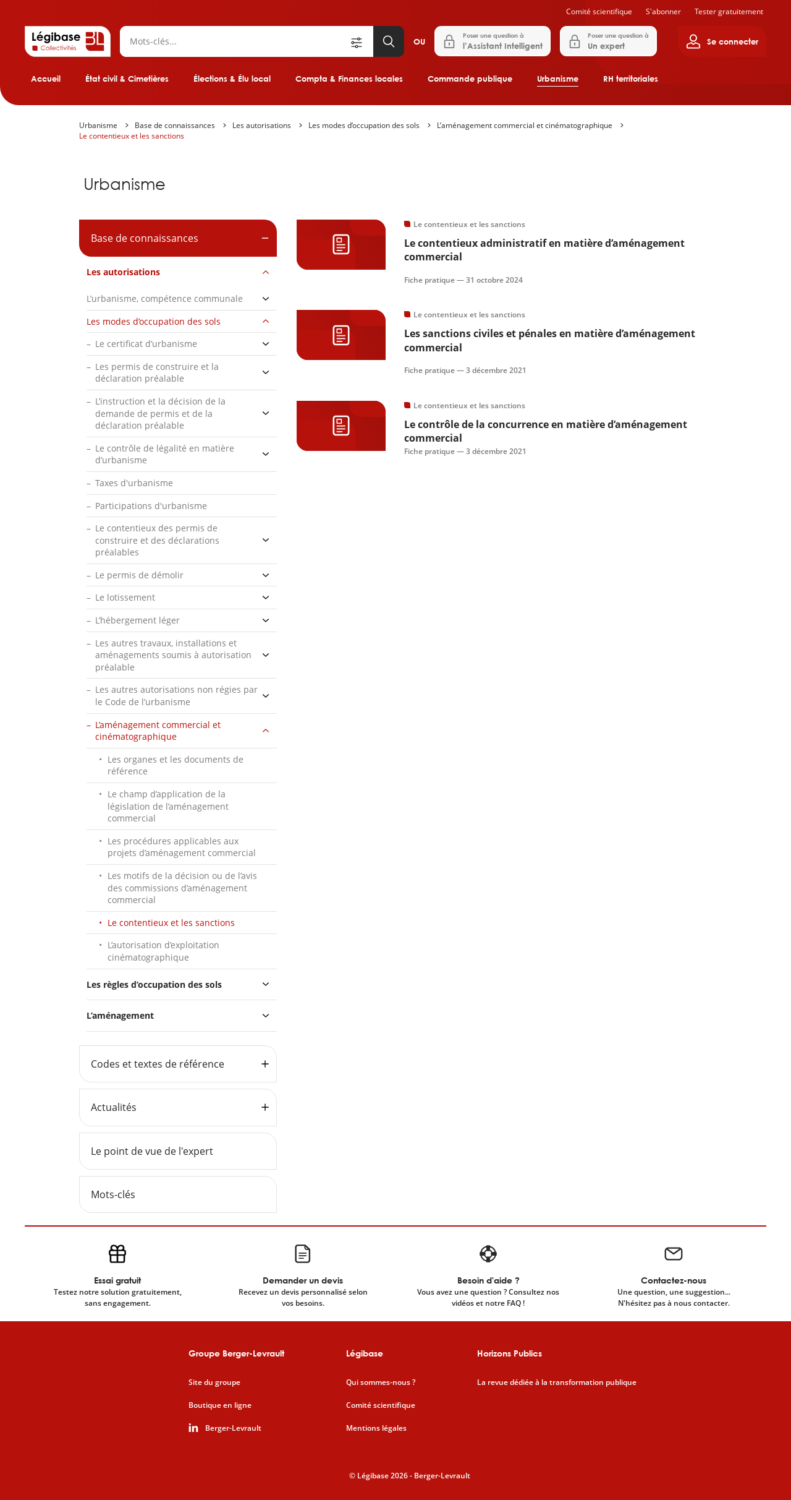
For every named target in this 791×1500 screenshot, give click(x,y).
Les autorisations (261, 125)
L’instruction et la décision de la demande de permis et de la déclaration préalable (160, 413)
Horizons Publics (509, 1353)
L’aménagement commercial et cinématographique (524, 125)
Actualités (114, 1107)
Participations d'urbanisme (151, 506)
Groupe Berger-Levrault (236, 1353)
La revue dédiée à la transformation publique (557, 1382)
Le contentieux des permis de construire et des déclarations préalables (157, 540)
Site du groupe (214, 1382)
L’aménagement (120, 1015)
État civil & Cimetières (127, 79)
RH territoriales (630, 79)
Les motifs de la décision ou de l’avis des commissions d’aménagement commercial (182, 888)
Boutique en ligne (220, 1405)
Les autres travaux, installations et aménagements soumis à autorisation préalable (173, 655)
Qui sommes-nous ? (380, 1382)
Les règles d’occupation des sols (154, 984)
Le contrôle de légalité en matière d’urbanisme (164, 454)
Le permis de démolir (139, 575)
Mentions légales (376, 1428)
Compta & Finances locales (349, 79)
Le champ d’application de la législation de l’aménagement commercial (168, 806)
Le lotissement (125, 597)
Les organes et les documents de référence (175, 765)
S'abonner (663, 11)
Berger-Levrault (233, 1428)
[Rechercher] (234, 41)
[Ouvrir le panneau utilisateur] (722, 41)
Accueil (46, 79)
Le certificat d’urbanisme (146, 343)
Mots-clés (113, 1194)
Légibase (364, 1353)
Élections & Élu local (232, 79)
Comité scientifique (599, 11)
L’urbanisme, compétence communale (165, 298)
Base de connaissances (175, 125)
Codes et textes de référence (157, 1064)
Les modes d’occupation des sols (364, 125)
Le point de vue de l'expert (152, 1151)
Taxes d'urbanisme (134, 483)
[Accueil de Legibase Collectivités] (68, 41)
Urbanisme (557, 79)
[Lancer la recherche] (388, 41)
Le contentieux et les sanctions (131, 136)
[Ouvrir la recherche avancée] (361, 41)
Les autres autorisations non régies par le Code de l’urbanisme (176, 696)
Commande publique (470, 79)
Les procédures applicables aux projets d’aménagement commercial (182, 847)
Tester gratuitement (729, 11)
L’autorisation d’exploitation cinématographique (163, 951)
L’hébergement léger (137, 620)
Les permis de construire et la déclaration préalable (157, 373)
